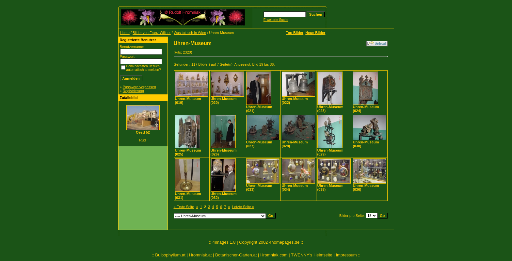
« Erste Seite (184, 207)
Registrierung (133, 91)
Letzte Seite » (243, 207)
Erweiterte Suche (276, 20)
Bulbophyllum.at (170, 255)
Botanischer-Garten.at (236, 255)
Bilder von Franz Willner (152, 33)
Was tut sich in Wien (190, 33)
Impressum (346, 255)
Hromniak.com (274, 255)
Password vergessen (139, 87)
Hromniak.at (200, 255)
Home (125, 33)
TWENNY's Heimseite (311, 255)
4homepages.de (284, 242)
